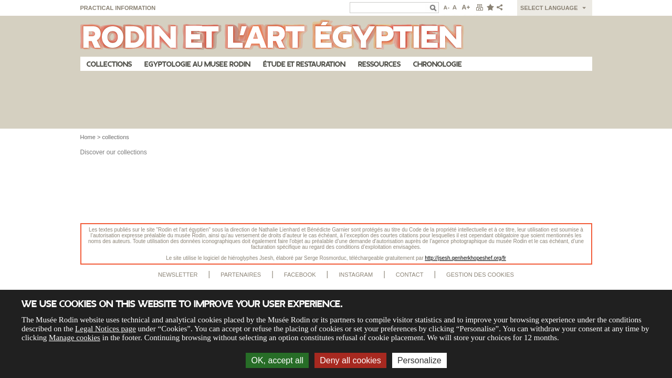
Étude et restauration (304, 64)
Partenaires (240, 274)
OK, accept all (277, 360)
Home (88, 137)
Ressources (379, 64)
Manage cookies (74, 337)
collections (115, 137)
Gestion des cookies (480, 274)
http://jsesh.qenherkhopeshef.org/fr (465, 258)
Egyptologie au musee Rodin (197, 64)
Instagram (356, 274)
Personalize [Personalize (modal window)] (419, 360)
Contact (410, 274)
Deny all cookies (350, 360)
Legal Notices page (105, 328)
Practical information (118, 8)
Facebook (300, 274)
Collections (109, 64)
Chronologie (437, 64)
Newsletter (178, 274)
